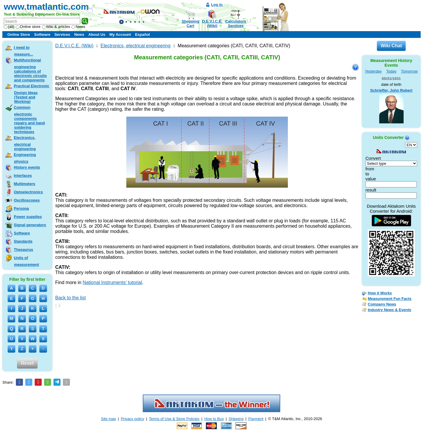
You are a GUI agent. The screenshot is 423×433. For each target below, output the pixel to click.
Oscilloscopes (27, 200)
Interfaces (23, 175)
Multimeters (24, 184)
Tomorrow (409, 71)
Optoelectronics (28, 192)
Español (142, 34)
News (78, 26)
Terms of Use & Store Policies (174, 419)
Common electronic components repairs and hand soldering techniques (29, 119)
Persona (21, 208)
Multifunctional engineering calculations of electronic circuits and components (30, 70)
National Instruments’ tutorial (112, 282)
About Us (96, 34)
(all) (9, 26)
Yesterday (373, 71)
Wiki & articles (56, 26)
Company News (382, 304)
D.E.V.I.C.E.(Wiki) (212, 23)
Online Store (18, 34)
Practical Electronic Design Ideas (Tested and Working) (31, 94)
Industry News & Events (389, 310)
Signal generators (30, 225)
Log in (217, 4)
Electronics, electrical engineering (25, 143)
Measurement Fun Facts (390, 298)
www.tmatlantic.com (46, 6)
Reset (27, 363)
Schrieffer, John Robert (391, 90)
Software (42, 34)
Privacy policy (132, 419)
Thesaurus (23, 249)
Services (62, 34)
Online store (28, 26)
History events (27, 167)
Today (391, 71)
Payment (255, 419)
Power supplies (28, 216)
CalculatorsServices (235, 23)
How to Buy (214, 419)
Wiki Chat (391, 45)
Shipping (236, 419)
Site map (108, 419)
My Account (120, 34)
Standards (23, 241)
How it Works (380, 293)
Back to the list (70, 297)
